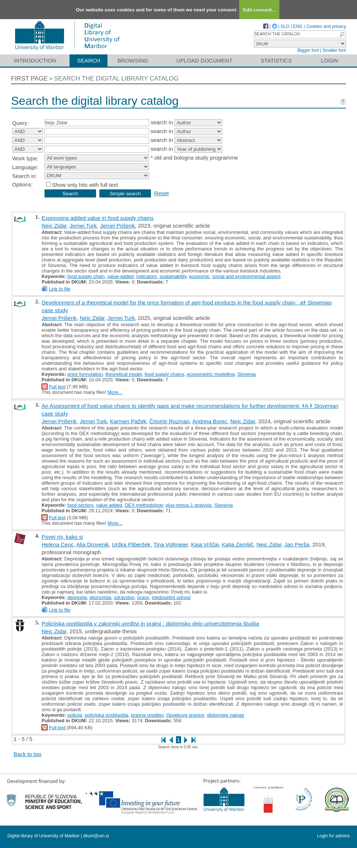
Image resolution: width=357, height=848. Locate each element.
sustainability (172, 276)
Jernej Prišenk (117, 225)
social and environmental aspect (246, 276)
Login (329, 60)
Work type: (25, 158)
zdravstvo (124, 597)
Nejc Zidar (54, 225)
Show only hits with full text (85, 185)
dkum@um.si (96, 835)
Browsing (132, 60)
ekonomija (100, 597)
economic (199, 276)
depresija (77, 597)
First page (29, 78)
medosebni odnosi (171, 597)
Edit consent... (259, 10)
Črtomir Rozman (169, 421)
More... (114, 392)
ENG (298, 26)
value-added (120, 276)
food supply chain (86, 276)
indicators (146, 276)
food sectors (80, 505)
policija (74, 715)
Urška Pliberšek (131, 544)
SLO (284, 26)
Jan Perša (297, 544)
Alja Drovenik (92, 544)
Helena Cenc (58, 544)
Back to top (27, 754)
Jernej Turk (83, 225)
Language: (25, 167)
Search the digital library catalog (116, 78)
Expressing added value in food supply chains (97, 218)
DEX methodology (144, 505)
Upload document (204, 60)
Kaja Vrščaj (205, 544)
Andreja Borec (209, 421)
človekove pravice (185, 715)
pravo (143, 597)
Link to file (60, 289)
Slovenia (246, 374)
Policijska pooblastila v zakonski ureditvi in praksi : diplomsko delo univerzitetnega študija (150, 623)
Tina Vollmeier (170, 544)
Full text (57, 386)
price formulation (85, 374)
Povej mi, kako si (62, 537)
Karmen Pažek (128, 421)
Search (88, 60)
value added (109, 505)
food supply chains (164, 374)
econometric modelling (211, 374)
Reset (161, 193)
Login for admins (333, 835)
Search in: (24, 176)
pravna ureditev (147, 715)
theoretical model (123, 374)
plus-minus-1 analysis (189, 505)
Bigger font (308, 50)
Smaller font (334, 50)
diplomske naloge (225, 715)
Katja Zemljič (238, 544)
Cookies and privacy (326, 26)
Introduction (35, 60)
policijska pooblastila (106, 715)
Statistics (276, 60)
